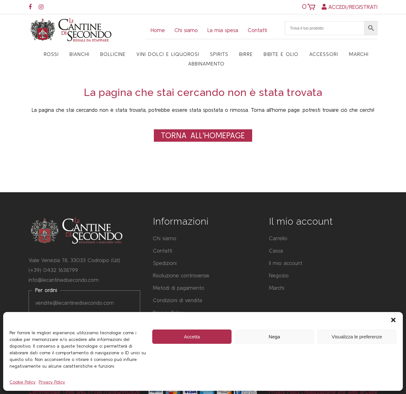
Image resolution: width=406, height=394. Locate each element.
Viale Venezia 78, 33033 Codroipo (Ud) (74, 260)
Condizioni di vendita (177, 300)
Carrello (278, 238)
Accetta (192, 336)
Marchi (276, 288)
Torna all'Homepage (203, 135)
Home (158, 30)
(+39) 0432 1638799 (53, 270)
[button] (393, 320)
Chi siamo (186, 30)
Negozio (279, 275)
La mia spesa (222, 30)
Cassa (276, 251)
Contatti (257, 30)
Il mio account (285, 263)
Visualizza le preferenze (357, 336)
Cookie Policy (23, 381)
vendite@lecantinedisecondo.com (74, 303)
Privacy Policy (52, 381)
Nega (274, 336)
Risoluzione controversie (181, 275)
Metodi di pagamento (178, 288)
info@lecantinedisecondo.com (64, 280)
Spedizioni (165, 263)
